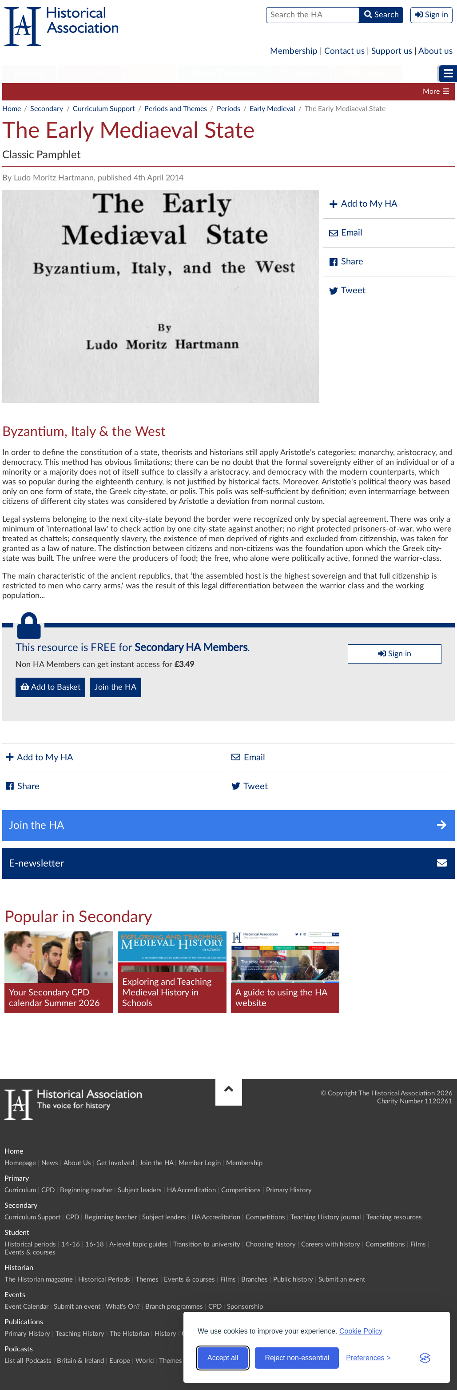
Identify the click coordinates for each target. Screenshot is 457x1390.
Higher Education (224, 73)
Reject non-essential (297, 1358)
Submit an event (341, 1279)
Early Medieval (272, 108)
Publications (366, 73)
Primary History (289, 1190)
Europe (119, 1361)
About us (435, 51)
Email (345, 233)
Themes (147, 1279)
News (49, 1163)
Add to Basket (50, 687)
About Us (77, 1163)
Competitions (328, 91)
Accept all (222, 1358)
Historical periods (30, 1244)
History (165, 1333)
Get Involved (115, 1163)
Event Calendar (26, 1306)
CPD (89, 91)
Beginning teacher (138, 91)
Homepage (20, 1163)
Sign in (394, 653)
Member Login (200, 1163)
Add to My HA (362, 204)
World (144, 1361)
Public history (293, 1279)
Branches (254, 1279)
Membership (294, 51)
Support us (391, 51)
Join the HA (115, 687)
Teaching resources (394, 1217)
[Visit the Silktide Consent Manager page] (425, 1358)
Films (418, 1244)
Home (11, 108)
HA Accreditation (267, 91)
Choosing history (271, 1244)
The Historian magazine (38, 1279)
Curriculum (20, 1190)
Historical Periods (104, 1279)
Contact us (344, 51)
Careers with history (330, 1244)
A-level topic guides (138, 1244)
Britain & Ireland (80, 1361)
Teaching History (80, 1333)
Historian (300, 73)
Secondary (89, 73)
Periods (228, 108)
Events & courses (30, 1252)
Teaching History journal (325, 1217)
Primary (29, 73)
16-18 (94, 1244)
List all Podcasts (28, 1361)
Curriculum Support (38, 91)
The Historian (129, 1333)
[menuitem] (29, 74)
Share (345, 262)
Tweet (347, 291)
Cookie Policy (360, 1331)
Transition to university (206, 1244)
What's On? (123, 1306)
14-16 (70, 1244)
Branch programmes (174, 1306)
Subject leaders (203, 91)
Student (150, 73)
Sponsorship (245, 1306)
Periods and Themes (175, 108)
